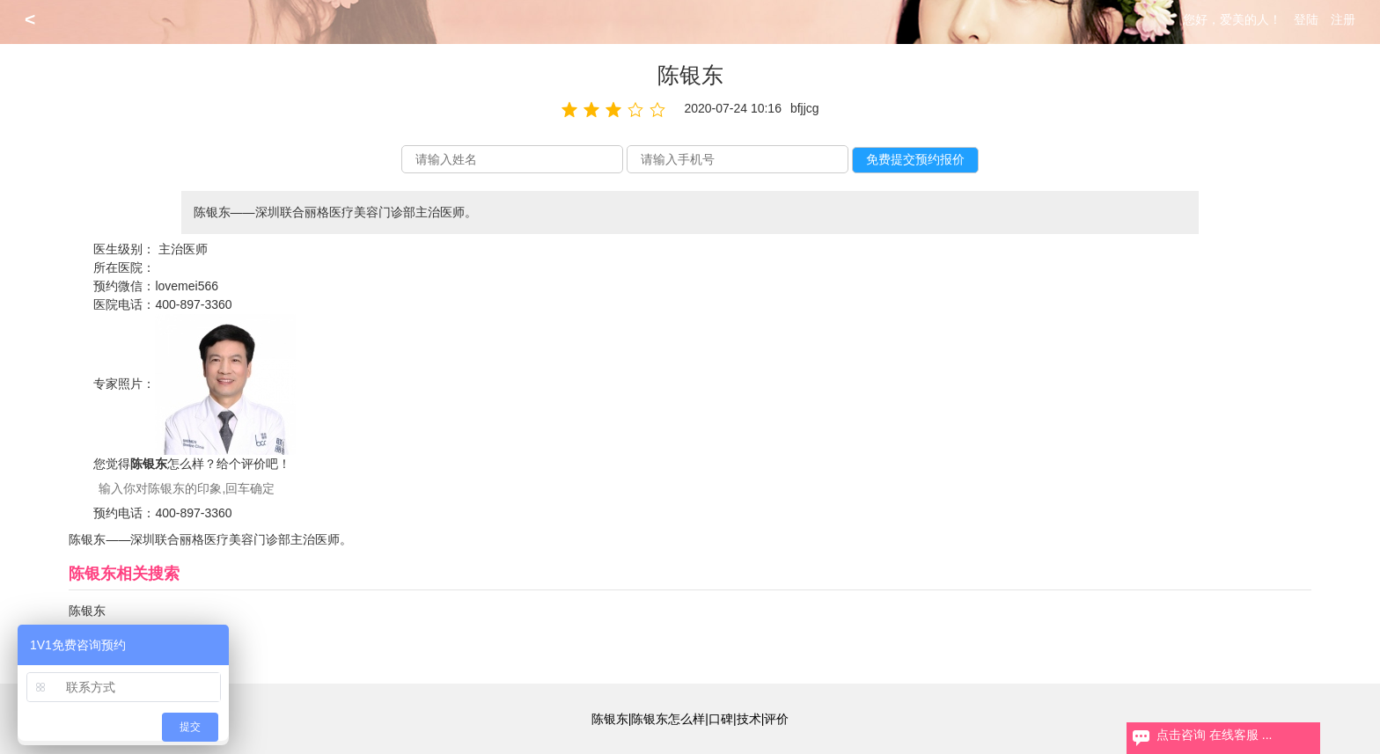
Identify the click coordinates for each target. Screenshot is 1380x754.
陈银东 (87, 611)
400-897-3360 (193, 304)
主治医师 (183, 249)
